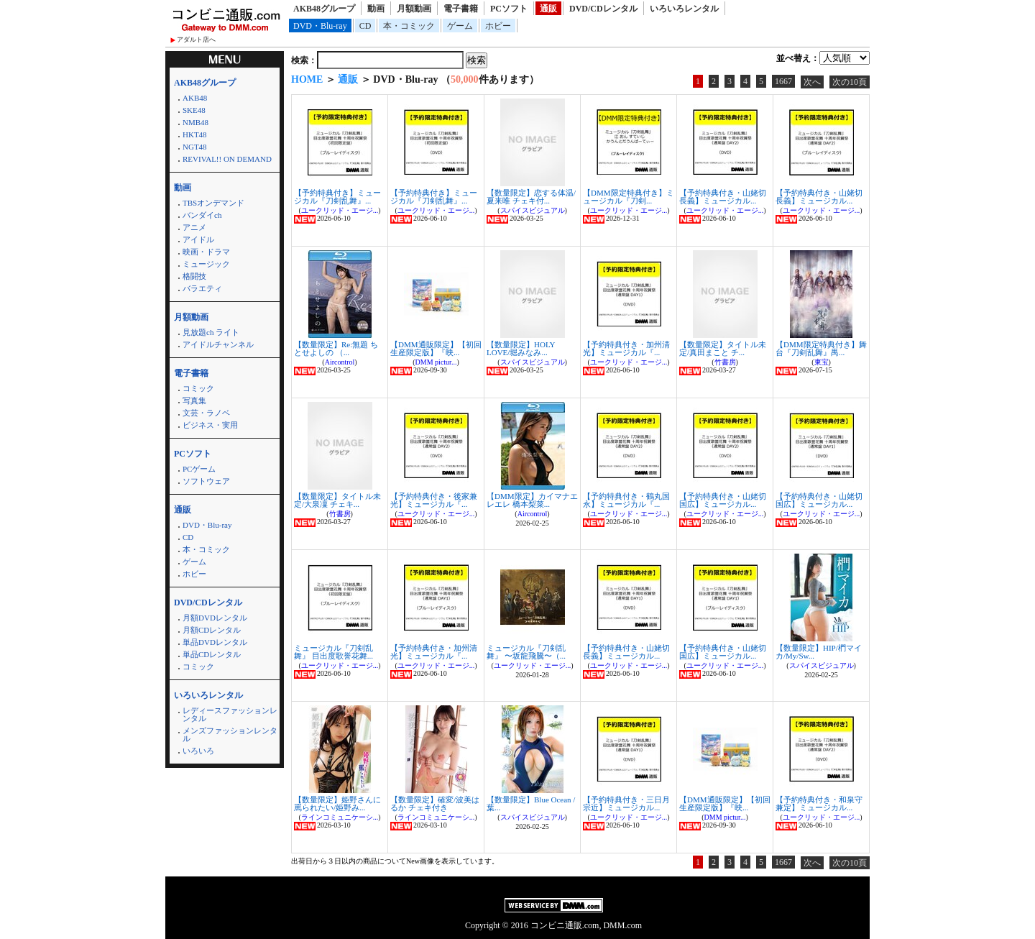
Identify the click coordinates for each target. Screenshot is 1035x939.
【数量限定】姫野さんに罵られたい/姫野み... (337, 803)
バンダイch (202, 215)
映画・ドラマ (206, 251)
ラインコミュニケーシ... (340, 817)
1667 (783, 81)
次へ (812, 82)
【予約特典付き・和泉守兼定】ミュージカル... (819, 803)
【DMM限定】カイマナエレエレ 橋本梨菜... (532, 500)
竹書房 (725, 362)
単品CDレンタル (212, 654)
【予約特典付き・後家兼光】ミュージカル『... (433, 500)
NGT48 (195, 146)
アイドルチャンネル (218, 344)
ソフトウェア (206, 481)
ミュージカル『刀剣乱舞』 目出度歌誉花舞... (333, 651)
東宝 (821, 362)
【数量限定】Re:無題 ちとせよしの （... (336, 348)
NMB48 (195, 122)
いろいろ (198, 750)
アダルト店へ (196, 39)
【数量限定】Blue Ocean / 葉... (531, 803)
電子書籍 (460, 9)
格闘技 (194, 276)
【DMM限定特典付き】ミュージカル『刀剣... (628, 196)
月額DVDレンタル (215, 617)
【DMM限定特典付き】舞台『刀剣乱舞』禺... (821, 348)
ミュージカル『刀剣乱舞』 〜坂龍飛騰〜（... (526, 651)
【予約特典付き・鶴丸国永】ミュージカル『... (626, 500)
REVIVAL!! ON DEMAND (227, 159)
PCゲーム (199, 468)
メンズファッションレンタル (230, 734)
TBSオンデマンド (213, 202)
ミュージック (206, 264)
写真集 (194, 400)
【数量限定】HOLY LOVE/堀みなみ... (521, 348)
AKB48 (195, 97)
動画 (376, 9)
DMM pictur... (436, 362)
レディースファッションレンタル (230, 714)
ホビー (498, 26)
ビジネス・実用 (210, 425)
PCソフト (509, 9)
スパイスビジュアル (532, 210)
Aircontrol (340, 362)
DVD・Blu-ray (320, 26)
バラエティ (202, 288)
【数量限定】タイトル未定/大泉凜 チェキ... (337, 500)
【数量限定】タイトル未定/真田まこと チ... (722, 348)
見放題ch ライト (211, 332)
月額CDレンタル (212, 630)
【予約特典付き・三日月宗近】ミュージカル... (626, 803)
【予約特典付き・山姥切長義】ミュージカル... (722, 196)
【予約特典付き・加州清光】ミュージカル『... (626, 348)
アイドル (198, 239)
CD (365, 26)
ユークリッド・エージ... (340, 210)
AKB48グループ (324, 9)
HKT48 (195, 134)
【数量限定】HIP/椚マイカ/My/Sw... (819, 651)
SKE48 (194, 110)
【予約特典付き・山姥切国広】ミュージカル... (722, 500)
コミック (198, 388)
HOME (307, 79)
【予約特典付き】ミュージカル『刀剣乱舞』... (337, 196)
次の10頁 (849, 82)
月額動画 (414, 9)
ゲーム (460, 26)
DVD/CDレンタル (603, 9)
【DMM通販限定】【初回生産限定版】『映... (436, 348)
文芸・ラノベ (206, 412)
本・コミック (409, 26)
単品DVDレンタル (215, 642)
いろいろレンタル (684, 9)
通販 (548, 9)
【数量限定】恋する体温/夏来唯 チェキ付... (531, 196)
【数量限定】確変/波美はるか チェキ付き (434, 803)
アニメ (194, 227)
